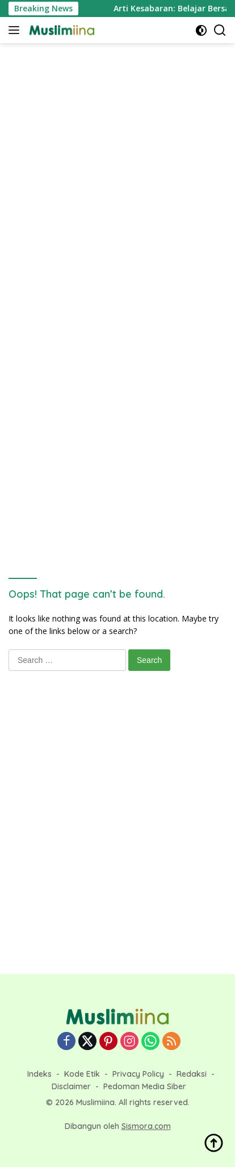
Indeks (39, 1074)
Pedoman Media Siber (144, 1086)
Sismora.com (146, 1126)
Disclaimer (71, 1086)
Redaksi (192, 1074)
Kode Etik (82, 1074)
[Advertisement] (117, 171)
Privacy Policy (138, 1074)
